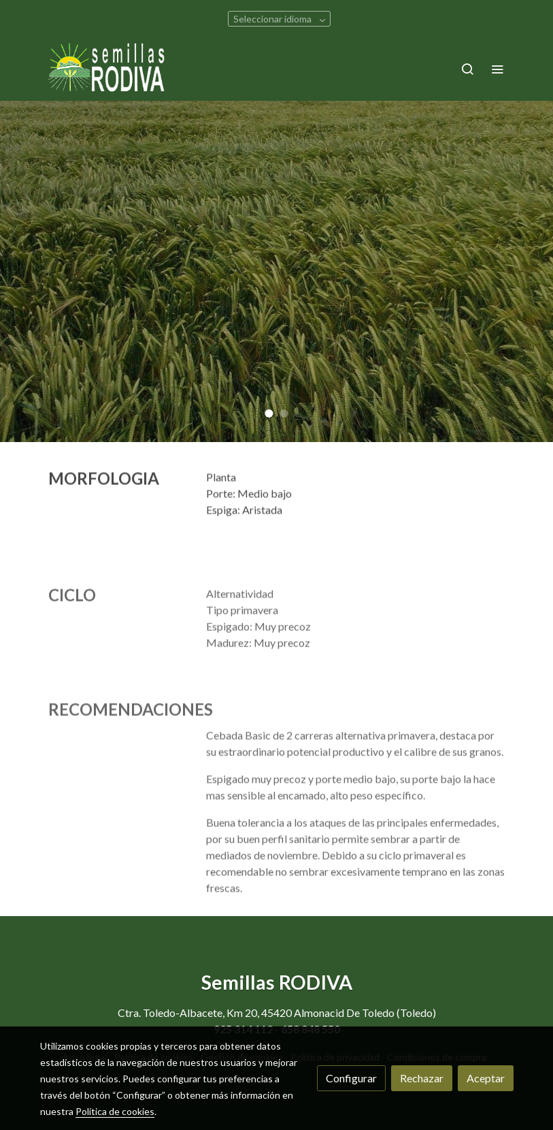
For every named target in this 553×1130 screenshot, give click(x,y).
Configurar (351, 1077)
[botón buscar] (467, 69)
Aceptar (486, 1077)
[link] (107, 68)
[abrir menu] (497, 69)
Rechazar (421, 1077)
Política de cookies (115, 1111)
